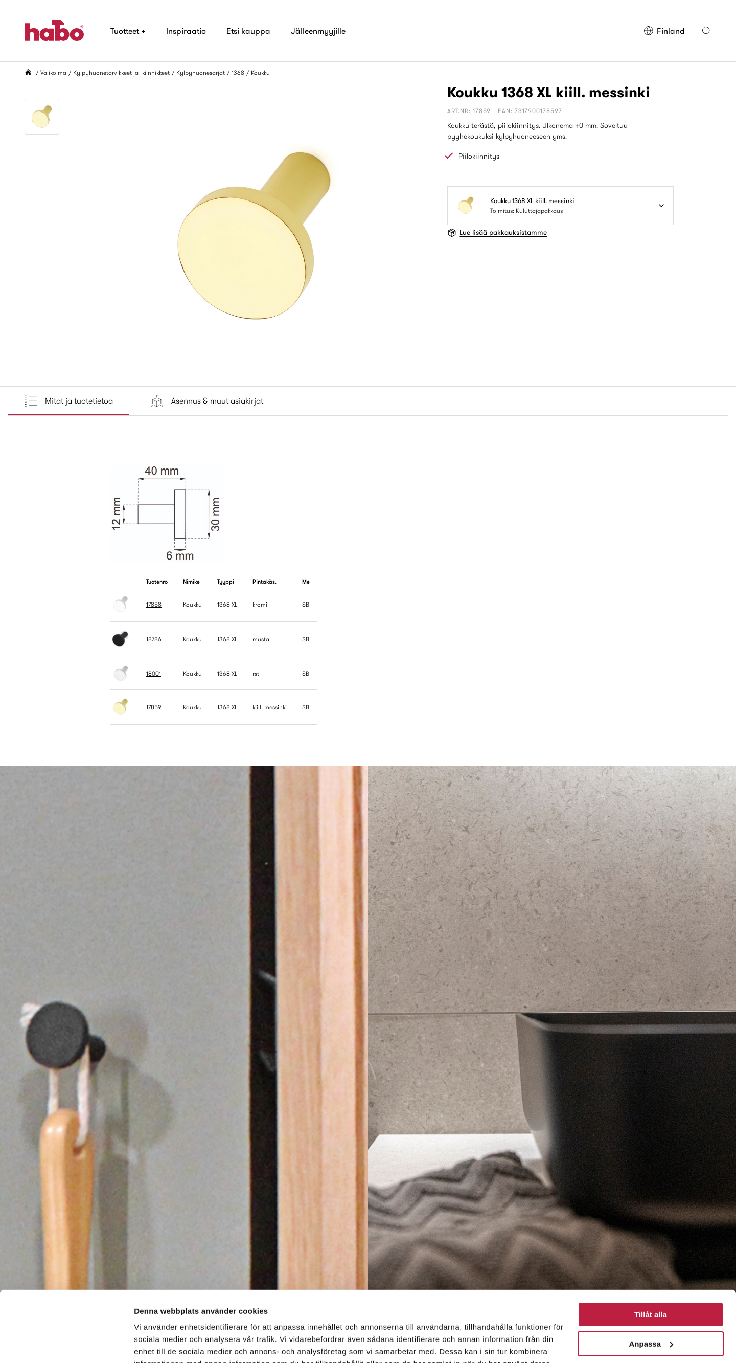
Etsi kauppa (248, 31)
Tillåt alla (650, 1253)
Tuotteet (128, 31)
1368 (238, 72)
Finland (664, 31)
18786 (154, 639)
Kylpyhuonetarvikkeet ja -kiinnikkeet (121, 72)
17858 (154, 604)
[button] (706, 31)
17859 (154, 707)
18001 (153, 673)
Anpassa (651, 1282)
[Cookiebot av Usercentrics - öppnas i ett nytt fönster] (66, 1343)
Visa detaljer (156, 1342)
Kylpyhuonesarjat (200, 72)
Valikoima (53, 72)
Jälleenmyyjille (318, 31)
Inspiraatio (186, 31)
